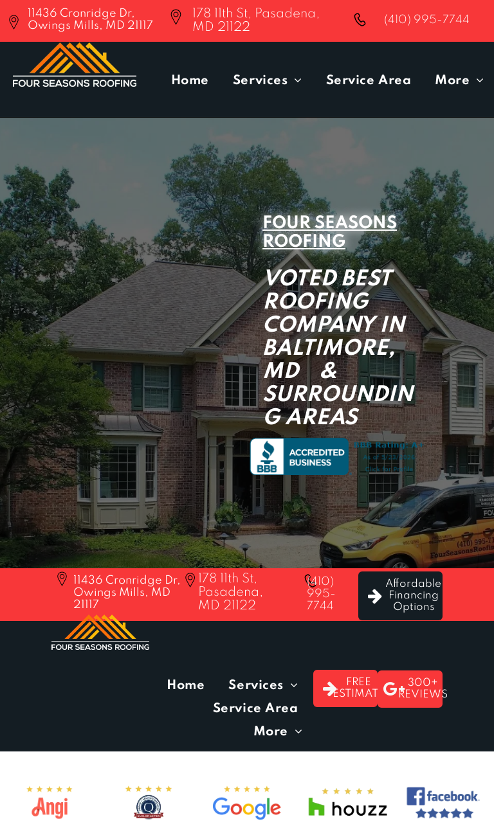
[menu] (465, 58)
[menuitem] (192, 81)
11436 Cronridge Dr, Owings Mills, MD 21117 (90, 19)
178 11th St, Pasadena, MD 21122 (230, 593)
